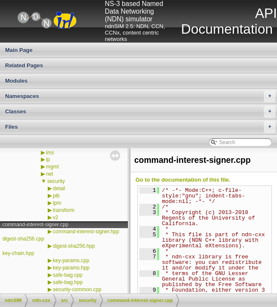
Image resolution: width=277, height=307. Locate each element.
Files (140, 127)
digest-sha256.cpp (23, 239)
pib (56, 196)
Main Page (18, 50)
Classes (140, 112)
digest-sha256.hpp (74, 246)
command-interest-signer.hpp (86, 232)
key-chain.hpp (19, 253)
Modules (16, 81)
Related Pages (24, 65)
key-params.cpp (71, 261)
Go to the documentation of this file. (183, 180)
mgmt (52, 167)
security (56, 181)
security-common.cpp (77, 290)
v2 (55, 217)
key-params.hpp (71, 268)
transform (64, 210)
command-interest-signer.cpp (36, 225)
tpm (57, 203)
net (49, 174)
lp (48, 159)
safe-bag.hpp (68, 282)
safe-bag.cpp (67, 275)
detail (59, 188)
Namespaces (140, 96)
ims (50, 153)
